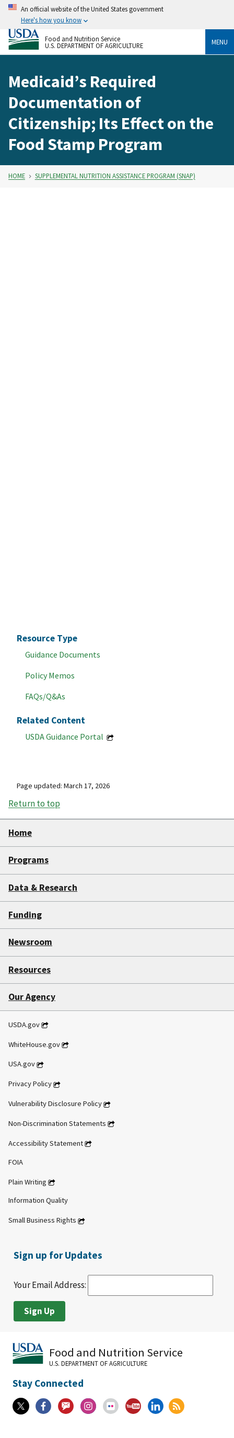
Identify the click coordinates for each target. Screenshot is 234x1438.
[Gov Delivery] (65, 1406)
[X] (21, 1406)
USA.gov (21, 1064)
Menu (220, 42)
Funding (25, 915)
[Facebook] (43, 1406)
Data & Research (42, 887)
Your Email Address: (113, 1285)
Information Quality (38, 1200)
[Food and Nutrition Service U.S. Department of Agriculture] (106, 39)
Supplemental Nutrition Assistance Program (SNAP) (115, 176)
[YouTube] (133, 1406)
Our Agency (31, 997)
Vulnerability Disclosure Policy (55, 1104)
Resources (29, 969)
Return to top (34, 804)
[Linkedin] (155, 1406)
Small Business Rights (42, 1220)
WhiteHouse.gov (34, 1044)
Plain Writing (27, 1182)
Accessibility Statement (45, 1143)
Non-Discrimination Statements (57, 1123)
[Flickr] (110, 1406)
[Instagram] (88, 1406)
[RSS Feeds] (176, 1406)
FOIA (15, 1162)
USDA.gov (24, 1024)
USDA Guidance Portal (65, 736)
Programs (28, 860)
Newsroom (30, 942)
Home (16, 176)
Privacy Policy (30, 1084)
